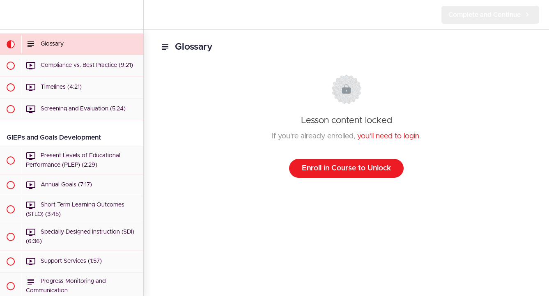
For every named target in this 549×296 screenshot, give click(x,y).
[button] (10, 14)
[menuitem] (133, 14)
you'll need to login (388, 136)
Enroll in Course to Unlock (346, 168)
